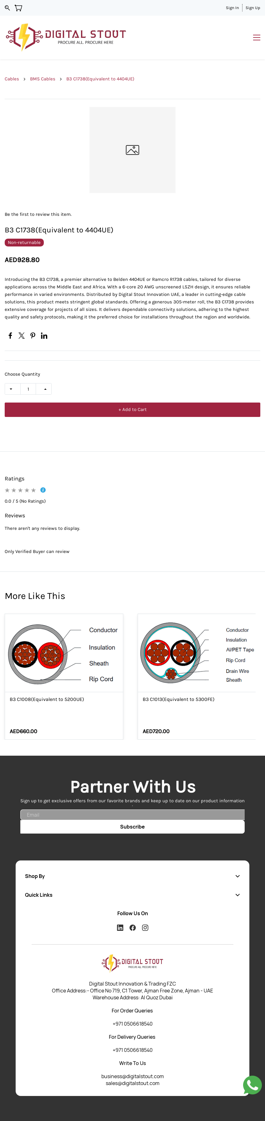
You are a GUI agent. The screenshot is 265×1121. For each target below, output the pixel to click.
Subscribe (132, 826)
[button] (132, 876)
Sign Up (253, 7)
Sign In (232, 7)
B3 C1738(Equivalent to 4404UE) (100, 79)
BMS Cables (42, 79)
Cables (12, 79)
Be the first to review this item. (38, 214)
